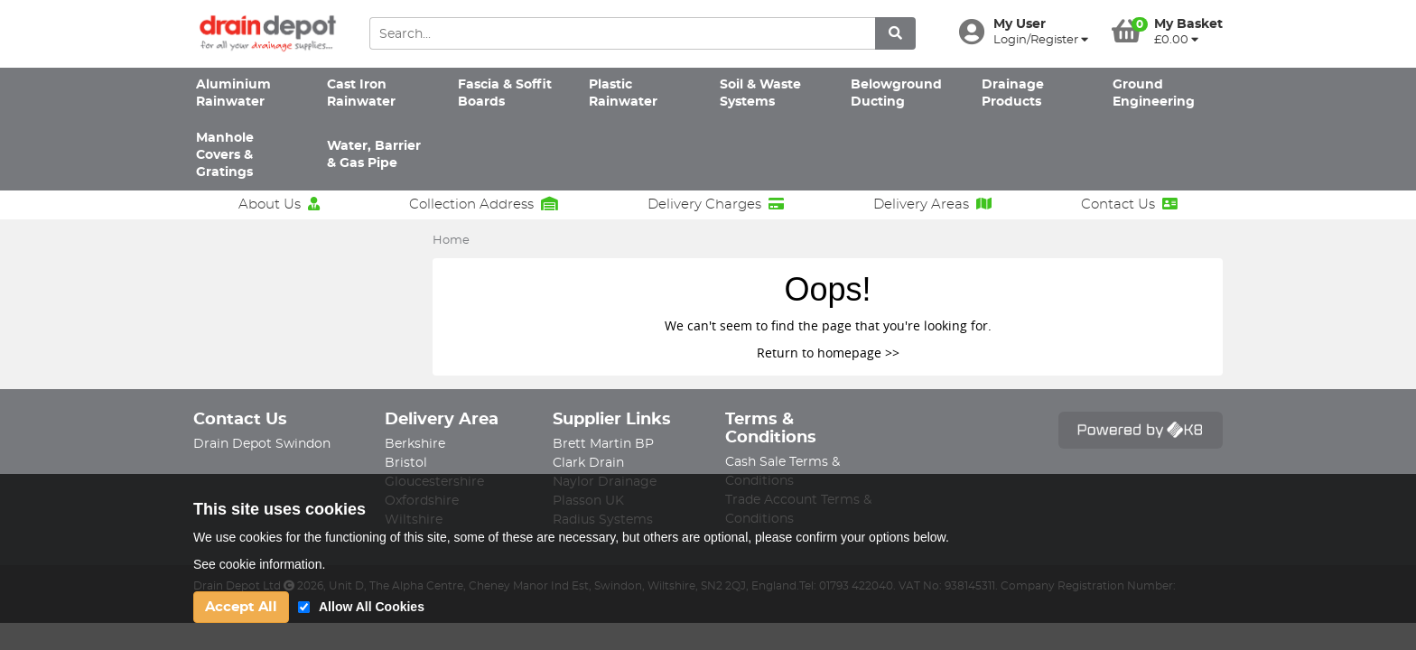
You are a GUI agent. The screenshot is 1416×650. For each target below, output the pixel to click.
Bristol (406, 463)
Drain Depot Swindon (262, 444)
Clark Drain (588, 463)
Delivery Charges (715, 204)
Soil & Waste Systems (760, 93)
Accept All (241, 607)
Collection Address (483, 204)
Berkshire (415, 444)
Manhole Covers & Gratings (225, 156)
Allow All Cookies (371, 606)
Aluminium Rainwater (233, 93)
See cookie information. (259, 564)
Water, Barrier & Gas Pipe (374, 155)
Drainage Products (1013, 93)
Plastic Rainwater (623, 93)
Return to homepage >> (828, 352)
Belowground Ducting (896, 93)
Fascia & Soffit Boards (505, 93)
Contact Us (1129, 204)
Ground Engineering (1154, 93)
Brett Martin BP (603, 444)
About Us (279, 204)
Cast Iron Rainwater (361, 93)
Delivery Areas (932, 204)
